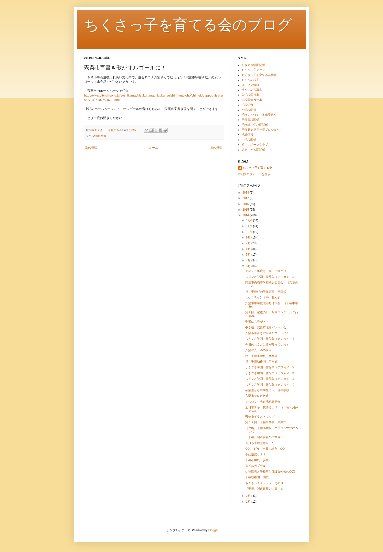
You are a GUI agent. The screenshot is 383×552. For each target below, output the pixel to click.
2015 (246, 209)
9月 (248, 237)
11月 (249, 226)
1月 (248, 501)
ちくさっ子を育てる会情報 (259, 75)
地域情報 (101, 135)
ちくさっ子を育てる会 (257, 168)
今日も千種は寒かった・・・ (264, 443)
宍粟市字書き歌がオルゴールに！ (267, 333)
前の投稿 (216, 147)
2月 (248, 496)
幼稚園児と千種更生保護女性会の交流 (270, 471)
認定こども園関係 (253, 150)
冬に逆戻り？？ (255, 454)
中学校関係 (249, 139)
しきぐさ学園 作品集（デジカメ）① (269, 384)
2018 (246, 192)
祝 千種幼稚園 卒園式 (261, 361)
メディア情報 (250, 85)
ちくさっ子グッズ (253, 70)
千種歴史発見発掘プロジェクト (262, 129)
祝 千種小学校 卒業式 (261, 356)
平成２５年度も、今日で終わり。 (267, 271)
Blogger (213, 530)
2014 (246, 215)
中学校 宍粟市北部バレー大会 (265, 327)
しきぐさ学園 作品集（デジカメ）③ (269, 373)
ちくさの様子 (250, 80)
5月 (248, 254)
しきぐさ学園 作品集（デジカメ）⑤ (269, 338)
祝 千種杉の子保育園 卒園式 (265, 291)
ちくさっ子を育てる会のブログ (188, 25)
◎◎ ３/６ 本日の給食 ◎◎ (265, 448)
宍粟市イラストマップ (260, 416)
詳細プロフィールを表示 (254, 174)
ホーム (153, 147)
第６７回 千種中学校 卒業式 (265, 422)
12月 (249, 220)
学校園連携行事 (252, 100)
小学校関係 (249, 110)
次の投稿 (91, 147)
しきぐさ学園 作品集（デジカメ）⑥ (269, 277)
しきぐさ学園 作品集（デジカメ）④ (269, 367)
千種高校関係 (250, 119)
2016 (246, 204)
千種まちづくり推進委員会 (259, 115)
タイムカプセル (255, 465)
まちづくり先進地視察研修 (262, 401)
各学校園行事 (250, 95)
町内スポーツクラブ (255, 144)
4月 (248, 260)
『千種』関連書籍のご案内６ (264, 488)
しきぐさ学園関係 (253, 65)
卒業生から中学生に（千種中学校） (268, 390)
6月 (248, 249)
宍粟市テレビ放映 (257, 396)
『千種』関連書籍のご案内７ (264, 437)
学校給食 (247, 105)
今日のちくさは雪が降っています (267, 344)
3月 (248, 266)
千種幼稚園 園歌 (257, 477)
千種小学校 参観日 (258, 460)
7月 (248, 243)
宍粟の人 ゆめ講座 (258, 350)
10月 (249, 232)
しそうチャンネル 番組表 (262, 297)
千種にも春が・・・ (258, 321)
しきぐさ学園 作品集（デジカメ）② (269, 378)
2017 (246, 198)
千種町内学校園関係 (255, 125)
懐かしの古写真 (252, 90)
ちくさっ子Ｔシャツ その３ (264, 483)
